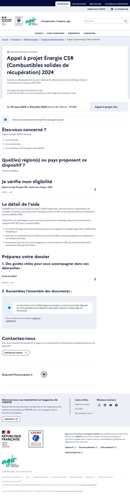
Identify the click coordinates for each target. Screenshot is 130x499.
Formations (89, 33)
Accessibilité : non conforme (12, 477)
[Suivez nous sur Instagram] (116, 405)
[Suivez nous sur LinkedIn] (105, 405)
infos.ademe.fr (109, 447)
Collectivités (79, 4)
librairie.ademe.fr (88, 447)
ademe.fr (70, 447)
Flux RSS (79, 408)
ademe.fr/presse (74, 452)
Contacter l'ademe (15, 352)
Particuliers (95, 4)
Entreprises (62, 4)
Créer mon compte (96, 9)
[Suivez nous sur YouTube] (110, 405)
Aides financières (55, 33)
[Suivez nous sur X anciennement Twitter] (99, 405)
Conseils (39, 33)
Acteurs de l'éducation (116, 4)
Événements (74, 33)
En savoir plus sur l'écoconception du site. (68, 491)
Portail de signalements (11, 481)
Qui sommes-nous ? (84, 413)
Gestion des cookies (59, 477)
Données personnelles (40, 477)
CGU (27, 477)
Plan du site (90, 477)
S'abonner (11, 420)
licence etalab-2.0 (89, 485)
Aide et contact (82, 404)
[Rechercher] (106, 21)
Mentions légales (76, 477)
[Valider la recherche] (125, 21)
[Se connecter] (121, 9)
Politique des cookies (105, 477)
